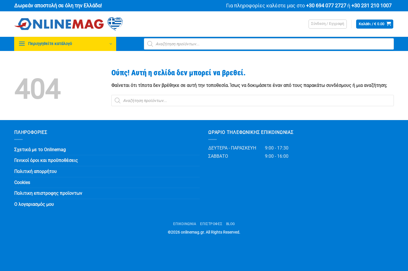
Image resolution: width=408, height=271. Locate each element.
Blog (230, 224)
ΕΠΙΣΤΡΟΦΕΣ (211, 224)
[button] (328, 24)
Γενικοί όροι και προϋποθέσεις (46, 160)
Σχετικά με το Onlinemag (40, 149)
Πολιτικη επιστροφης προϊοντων (48, 193)
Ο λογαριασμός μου (34, 204)
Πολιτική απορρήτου (35, 171)
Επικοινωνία (184, 224)
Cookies (22, 182)
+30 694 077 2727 (326, 5)
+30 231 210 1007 (371, 5)
